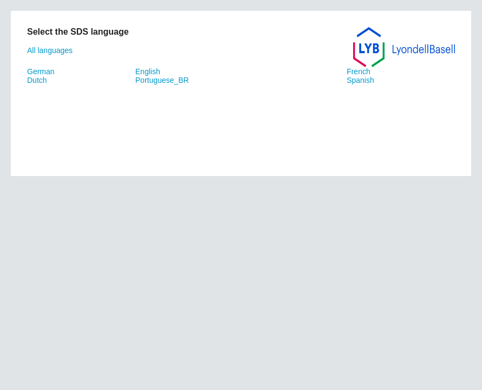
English (147, 71)
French (358, 71)
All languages (50, 50)
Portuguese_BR (162, 80)
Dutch (37, 80)
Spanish (360, 80)
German (41, 71)
